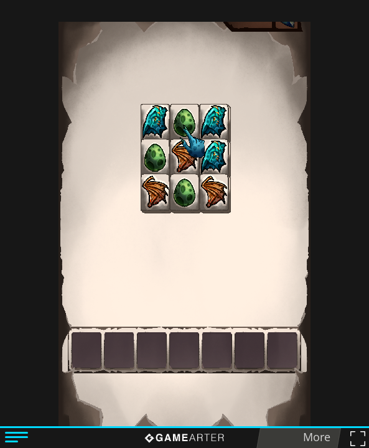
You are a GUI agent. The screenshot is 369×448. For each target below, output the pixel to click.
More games (313, 438)
